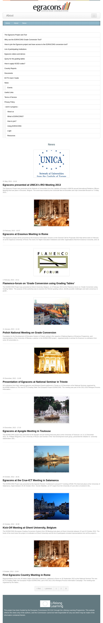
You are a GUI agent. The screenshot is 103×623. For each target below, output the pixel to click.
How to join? (11, 121)
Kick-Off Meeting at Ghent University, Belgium (29, 527)
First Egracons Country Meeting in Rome (26, 575)
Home (7, 23)
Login (9, 131)
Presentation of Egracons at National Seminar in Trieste (35, 381)
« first (39, 589)
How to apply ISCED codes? (15, 64)
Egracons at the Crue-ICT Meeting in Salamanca (31, 480)
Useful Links (9, 92)
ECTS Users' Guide (12, 78)
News (7, 83)
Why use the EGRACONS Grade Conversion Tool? (23, 40)
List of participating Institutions (16, 49)
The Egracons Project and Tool (16, 35)
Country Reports (10, 68)
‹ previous (48, 589)
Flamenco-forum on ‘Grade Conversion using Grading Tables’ (39, 283)
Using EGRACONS (14, 126)
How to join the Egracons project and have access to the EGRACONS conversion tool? (36, 44)
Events (9, 88)
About (9, 15)
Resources (11, 136)
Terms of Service (11, 97)
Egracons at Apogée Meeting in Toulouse (27, 431)
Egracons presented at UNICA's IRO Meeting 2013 (32, 185)
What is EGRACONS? (15, 116)
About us (10, 112)
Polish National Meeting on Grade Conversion (29, 332)
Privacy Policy (10, 102)
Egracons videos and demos (15, 54)
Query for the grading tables (15, 59)
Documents (9, 73)
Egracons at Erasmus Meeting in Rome (25, 234)
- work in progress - (12, 107)
